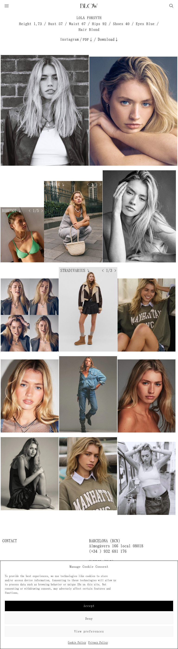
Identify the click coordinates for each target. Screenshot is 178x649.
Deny (89, 618)
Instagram (69, 39)
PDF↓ (88, 40)
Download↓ (108, 39)
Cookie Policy (77, 642)
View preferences (89, 631)
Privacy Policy (98, 642)
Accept (89, 606)
